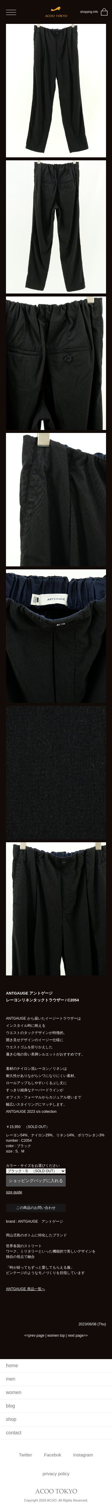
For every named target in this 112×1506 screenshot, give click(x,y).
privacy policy (55, 1473)
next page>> (78, 1335)
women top (56, 1335)
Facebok (52, 1454)
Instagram (83, 1454)
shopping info (89, 11)
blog (10, 1405)
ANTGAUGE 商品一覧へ (25, 1289)
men (10, 1378)
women (14, 1392)
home (12, 1365)
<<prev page (34, 1335)
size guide (14, 1192)
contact (14, 1432)
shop (11, 1419)
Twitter (25, 1454)
